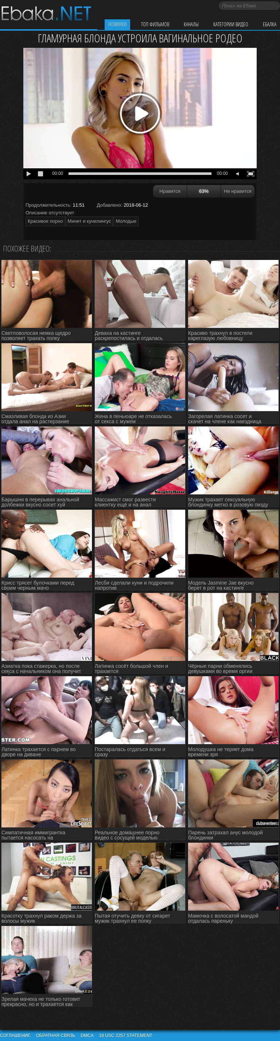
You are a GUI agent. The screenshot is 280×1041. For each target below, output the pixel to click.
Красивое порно (45, 221)
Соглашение (15, 1035)
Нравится (169, 191)
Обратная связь (55, 1035)
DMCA (87, 1035)
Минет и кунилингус (89, 221)
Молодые (126, 221)
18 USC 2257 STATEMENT (125, 1035)
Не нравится (237, 191)
